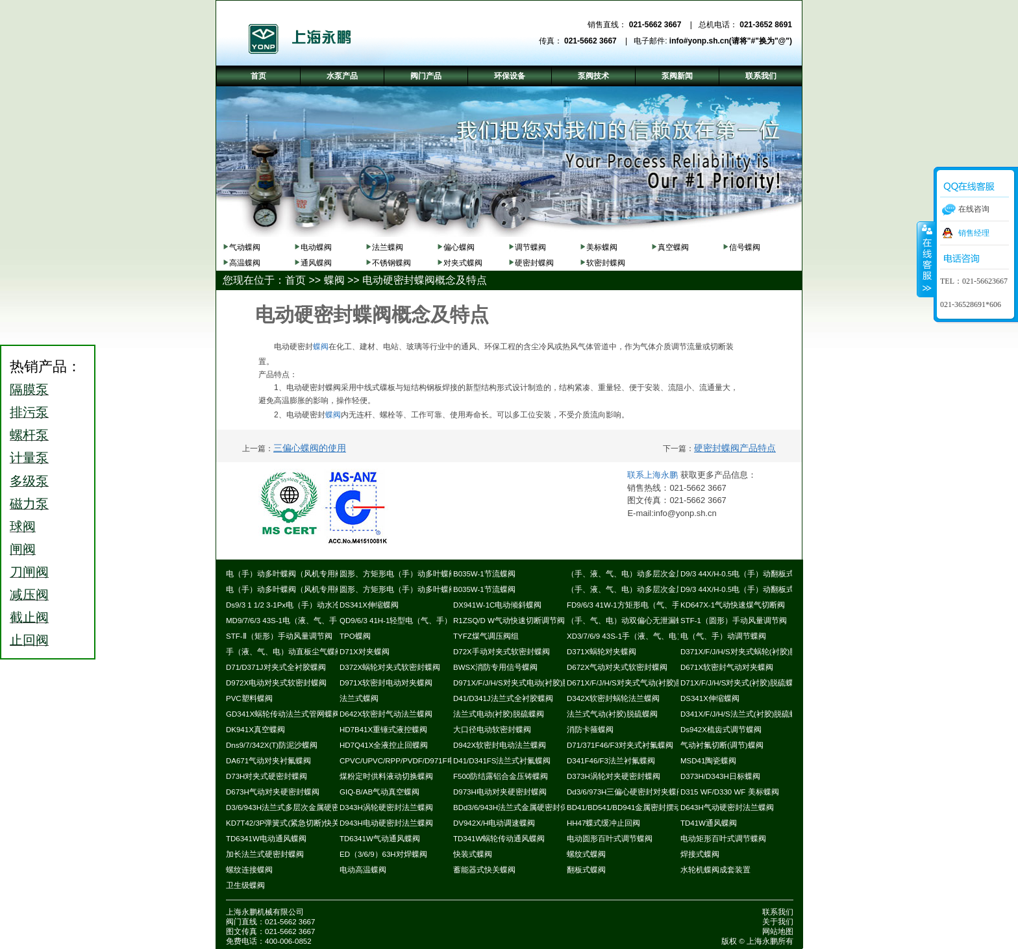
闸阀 (23, 549)
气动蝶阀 (244, 247)
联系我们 (777, 912)
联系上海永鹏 (652, 475)
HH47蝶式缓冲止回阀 (603, 823)
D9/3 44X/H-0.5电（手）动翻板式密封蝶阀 (752, 574)
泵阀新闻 (677, 75)
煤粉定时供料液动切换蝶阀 (386, 776)
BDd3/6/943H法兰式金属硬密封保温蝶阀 (522, 807)
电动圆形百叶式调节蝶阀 (609, 839)
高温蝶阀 (244, 262)
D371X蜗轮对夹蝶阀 (601, 652)
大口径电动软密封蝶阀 (492, 729)
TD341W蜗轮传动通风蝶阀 (499, 839)
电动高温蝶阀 (363, 870)
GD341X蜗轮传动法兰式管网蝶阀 (283, 714)
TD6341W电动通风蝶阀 (266, 839)
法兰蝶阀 (387, 247)
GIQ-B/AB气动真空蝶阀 (379, 792)
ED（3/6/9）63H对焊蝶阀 (383, 854)
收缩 (926, 259)
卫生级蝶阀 (245, 885)
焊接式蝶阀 (699, 854)
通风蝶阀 (316, 262)
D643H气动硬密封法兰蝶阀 (727, 807)
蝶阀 (334, 280)
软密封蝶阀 (605, 262)
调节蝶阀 (530, 247)
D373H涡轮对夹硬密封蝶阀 (613, 776)
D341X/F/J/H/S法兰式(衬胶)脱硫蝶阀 (742, 714)
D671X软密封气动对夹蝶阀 (726, 667)
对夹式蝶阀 (462, 262)
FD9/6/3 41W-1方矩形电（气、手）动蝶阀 (639, 605)
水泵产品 (342, 75)
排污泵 (29, 412)
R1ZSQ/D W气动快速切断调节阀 (509, 620)
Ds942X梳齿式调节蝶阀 (721, 729)
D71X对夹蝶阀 (365, 652)
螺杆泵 (29, 435)
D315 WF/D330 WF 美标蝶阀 (729, 792)
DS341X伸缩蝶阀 (369, 605)
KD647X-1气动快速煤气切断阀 (732, 605)
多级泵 (29, 481)
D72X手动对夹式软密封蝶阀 (501, 652)
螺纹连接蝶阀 (249, 870)
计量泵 (29, 457)
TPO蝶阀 (355, 636)
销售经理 (973, 233)
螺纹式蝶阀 (586, 854)
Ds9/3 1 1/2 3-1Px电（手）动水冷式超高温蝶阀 (306, 605)
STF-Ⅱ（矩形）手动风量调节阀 (279, 636)
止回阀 (29, 640)
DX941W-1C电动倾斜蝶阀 (497, 605)
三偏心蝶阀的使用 (309, 448)
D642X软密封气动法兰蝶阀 (386, 714)
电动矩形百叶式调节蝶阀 (723, 839)
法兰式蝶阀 (359, 698)
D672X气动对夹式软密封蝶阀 (617, 667)
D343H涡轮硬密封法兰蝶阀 (386, 807)
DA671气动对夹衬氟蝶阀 (268, 761)
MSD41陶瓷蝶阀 (708, 761)
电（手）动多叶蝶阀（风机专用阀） (288, 574)
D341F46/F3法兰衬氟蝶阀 (611, 761)
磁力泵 (29, 504)
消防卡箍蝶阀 (590, 729)
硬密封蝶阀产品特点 (735, 448)
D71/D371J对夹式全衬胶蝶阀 (276, 667)
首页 (295, 280)
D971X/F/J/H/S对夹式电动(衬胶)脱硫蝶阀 (523, 683)
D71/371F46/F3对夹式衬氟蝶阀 (620, 745)
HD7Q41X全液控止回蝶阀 (384, 745)
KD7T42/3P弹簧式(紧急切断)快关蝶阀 (290, 823)
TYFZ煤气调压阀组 (486, 636)
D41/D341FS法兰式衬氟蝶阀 (502, 761)
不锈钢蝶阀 (391, 262)
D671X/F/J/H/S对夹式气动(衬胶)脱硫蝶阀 (637, 683)
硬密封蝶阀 (534, 262)
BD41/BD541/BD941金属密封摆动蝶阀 (632, 807)
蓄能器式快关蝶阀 (484, 870)
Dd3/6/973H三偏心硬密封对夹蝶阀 (625, 792)
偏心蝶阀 (459, 247)
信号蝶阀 (744, 247)
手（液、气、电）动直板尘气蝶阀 (284, 652)
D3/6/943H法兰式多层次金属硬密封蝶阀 (294, 807)
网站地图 (777, 931)
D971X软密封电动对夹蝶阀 (386, 683)
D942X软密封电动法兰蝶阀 (499, 745)
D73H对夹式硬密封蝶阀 (266, 776)
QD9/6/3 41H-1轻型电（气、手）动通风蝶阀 (415, 620)
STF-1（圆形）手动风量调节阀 (733, 620)
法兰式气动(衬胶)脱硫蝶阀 (612, 714)
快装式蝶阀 (472, 854)
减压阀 (29, 594)
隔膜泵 (29, 389)
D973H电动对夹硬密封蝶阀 (500, 792)
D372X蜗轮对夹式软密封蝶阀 (390, 667)
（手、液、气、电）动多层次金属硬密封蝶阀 (645, 574)
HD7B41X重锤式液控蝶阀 (383, 729)
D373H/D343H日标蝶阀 (720, 776)
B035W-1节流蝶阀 (484, 574)
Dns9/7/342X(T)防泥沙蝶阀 (271, 745)
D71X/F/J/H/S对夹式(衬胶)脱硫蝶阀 (740, 683)
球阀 (23, 526)
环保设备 (509, 75)
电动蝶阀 (316, 247)
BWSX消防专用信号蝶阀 (495, 667)
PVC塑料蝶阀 (249, 698)
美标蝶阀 (601, 247)
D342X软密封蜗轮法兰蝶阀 (613, 698)
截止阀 (29, 617)
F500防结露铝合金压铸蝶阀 (500, 776)
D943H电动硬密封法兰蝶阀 (386, 823)
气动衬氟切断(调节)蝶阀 (722, 745)
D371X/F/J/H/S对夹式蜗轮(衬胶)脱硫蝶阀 (750, 652)
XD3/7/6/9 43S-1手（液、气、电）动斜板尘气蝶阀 (653, 636)
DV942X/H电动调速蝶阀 (494, 823)
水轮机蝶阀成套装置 (715, 870)
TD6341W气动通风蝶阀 (380, 839)
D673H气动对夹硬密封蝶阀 (272, 792)
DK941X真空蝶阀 (255, 729)
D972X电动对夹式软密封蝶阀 (276, 683)
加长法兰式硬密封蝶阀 (265, 854)
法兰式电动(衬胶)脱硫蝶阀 (498, 714)
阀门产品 (425, 75)
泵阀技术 (593, 75)
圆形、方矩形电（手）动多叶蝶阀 (398, 574)
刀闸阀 (29, 572)
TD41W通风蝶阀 (708, 823)
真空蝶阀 (673, 247)
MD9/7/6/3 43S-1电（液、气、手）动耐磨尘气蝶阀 (312, 620)
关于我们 (777, 922)
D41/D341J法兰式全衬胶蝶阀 (503, 698)
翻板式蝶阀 (586, 870)
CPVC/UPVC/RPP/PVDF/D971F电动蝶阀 (409, 761)
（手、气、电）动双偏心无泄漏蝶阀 (629, 620)
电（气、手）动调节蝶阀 (723, 636)
